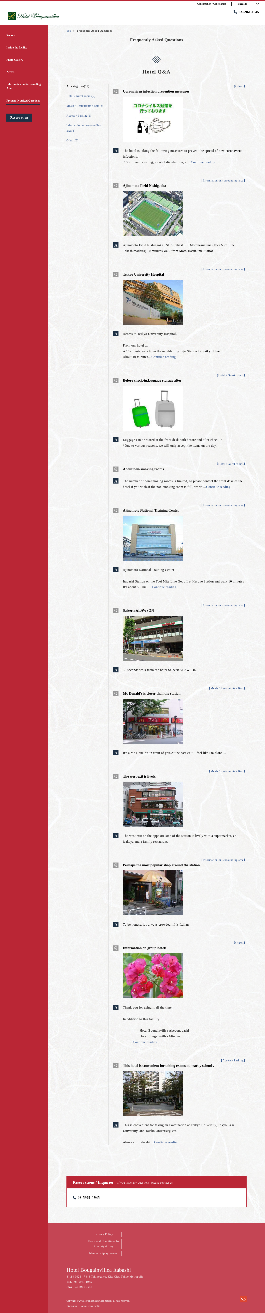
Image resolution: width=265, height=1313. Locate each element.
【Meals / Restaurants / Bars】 (227, 688)
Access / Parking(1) (78, 115)
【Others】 (239, 86)
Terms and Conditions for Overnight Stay (104, 1244)
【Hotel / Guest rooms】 (231, 375)
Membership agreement (104, 1253)
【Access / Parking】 (233, 1060)
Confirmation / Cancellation (211, 3)
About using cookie (90, 1306)
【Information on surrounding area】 (223, 180)
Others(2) (72, 140)
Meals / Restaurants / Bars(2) (84, 105)
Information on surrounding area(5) (83, 128)
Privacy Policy (104, 1234)
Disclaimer (71, 1306)
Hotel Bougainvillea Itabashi (98, 1270)
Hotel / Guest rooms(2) (80, 96)
